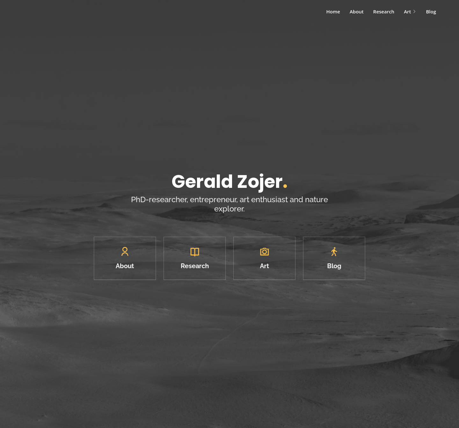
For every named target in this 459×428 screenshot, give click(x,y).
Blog (431, 11)
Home (333, 11)
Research (383, 11)
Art (410, 11)
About (357, 11)
